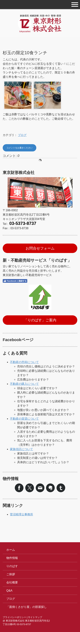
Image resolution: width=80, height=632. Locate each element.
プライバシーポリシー (14, 617)
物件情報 (12, 557)
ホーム (10, 549)
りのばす (12, 566)
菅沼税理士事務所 (21, 514)
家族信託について (21, 449)
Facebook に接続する (15, 280)
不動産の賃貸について (24, 418)
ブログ (22, 135)
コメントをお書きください (20, 148)
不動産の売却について (24, 362)
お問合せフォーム (40, 248)
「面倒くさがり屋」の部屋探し (26, 606)
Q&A (9, 590)
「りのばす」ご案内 (40, 320)
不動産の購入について (24, 383)
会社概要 (12, 582)
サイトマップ (35, 617)
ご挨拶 (10, 574)
